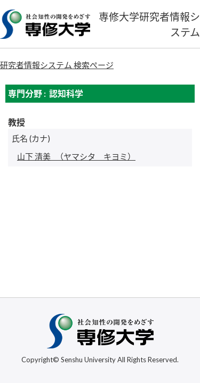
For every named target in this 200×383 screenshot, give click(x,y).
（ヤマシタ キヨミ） (76, 156)
